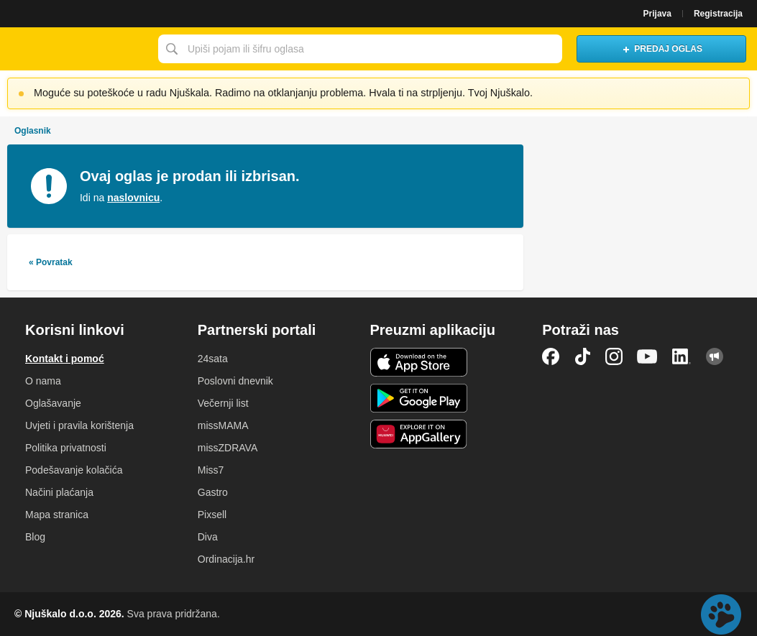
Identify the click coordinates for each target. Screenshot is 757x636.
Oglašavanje (53, 403)
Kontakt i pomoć (64, 358)
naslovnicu (133, 197)
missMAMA (223, 425)
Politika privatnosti (65, 447)
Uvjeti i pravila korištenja (79, 425)
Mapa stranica (56, 514)
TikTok (582, 356)
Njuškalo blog (714, 356)
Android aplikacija (418, 398)
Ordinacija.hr (226, 559)
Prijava (657, 14)
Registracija (718, 14)
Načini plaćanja (59, 492)
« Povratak (51, 262)
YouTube (647, 356)
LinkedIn (681, 356)
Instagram (614, 356)
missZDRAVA (227, 447)
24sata (213, 358)
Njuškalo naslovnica (75, 48)
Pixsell (212, 514)
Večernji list (223, 403)
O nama (43, 381)
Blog (35, 537)
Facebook (550, 356)
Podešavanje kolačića (73, 470)
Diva (208, 537)
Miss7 (211, 470)
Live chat (721, 614)
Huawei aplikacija (418, 434)
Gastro (213, 492)
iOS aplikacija (418, 362)
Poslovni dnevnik (235, 381)
